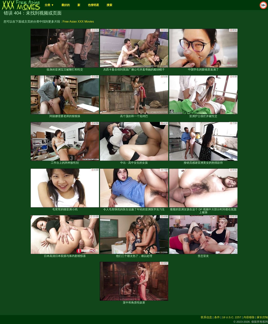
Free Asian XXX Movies (78, 21)
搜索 (109, 5)
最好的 (65, 5)
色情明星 (93, 5)
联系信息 (206, 317)
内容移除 (249, 317)
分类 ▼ (49, 5)
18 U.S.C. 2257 (231, 317)
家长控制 (262, 317)
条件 (217, 317)
